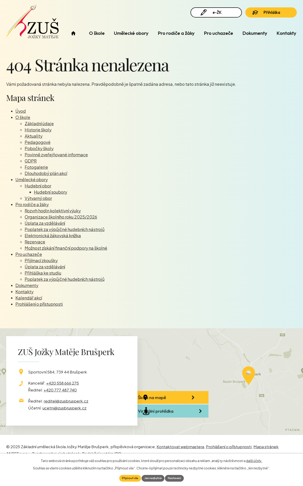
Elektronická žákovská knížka (53, 235)
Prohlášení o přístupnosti (39, 304)
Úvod (73, 33)
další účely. (254, 460)
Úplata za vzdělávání (45, 223)
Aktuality (33, 136)
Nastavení (177, 478)
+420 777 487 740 (60, 389)
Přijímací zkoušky (41, 260)
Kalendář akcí (28, 297)
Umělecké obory (131, 33)
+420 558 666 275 (62, 382)
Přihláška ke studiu (43, 273)
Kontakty (286, 33)
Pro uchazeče (218, 33)
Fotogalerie (36, 167)
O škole (97, 33)
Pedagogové (37, 142)
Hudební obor (38, 185)
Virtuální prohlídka (172, 426)
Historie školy (38, 129)
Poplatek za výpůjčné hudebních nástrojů (64, 229)
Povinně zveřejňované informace (56, 154)
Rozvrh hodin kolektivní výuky (53, 210)
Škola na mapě (169, 401)
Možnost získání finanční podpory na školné (66, 248)
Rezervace (35, 241)
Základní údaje (39, 123)
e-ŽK (213, 14)
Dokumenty (254, 33)
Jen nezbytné (153, 478)
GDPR (31, 160)
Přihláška (271, 14)
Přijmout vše (127, 478)
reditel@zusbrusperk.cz (66, 400)
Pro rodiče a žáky (176, 33)
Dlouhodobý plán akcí (46, 173)
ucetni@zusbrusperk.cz (64, 407)
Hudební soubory (50, 192)
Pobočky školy (39, 148)
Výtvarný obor (38, 198)
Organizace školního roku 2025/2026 (61, 216)
